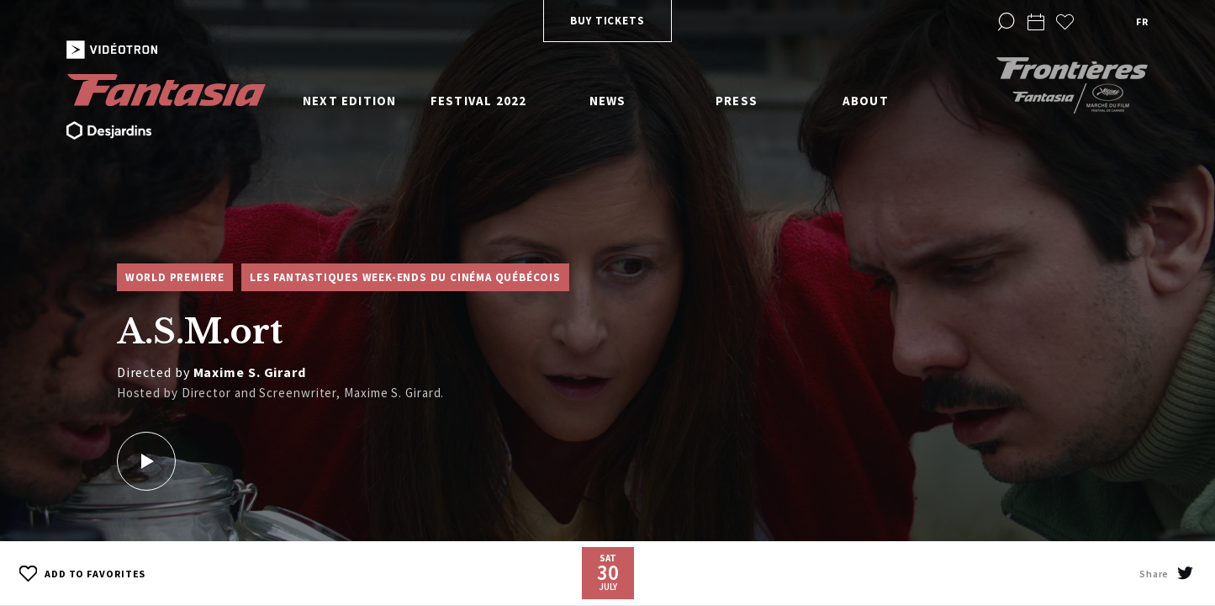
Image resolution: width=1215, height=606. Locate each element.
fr (1142, 21)
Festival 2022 (479, 101)
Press (737, 101)
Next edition (349, 101)
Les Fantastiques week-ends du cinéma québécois (405, 277)
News (607, 101)
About (866, 101)
